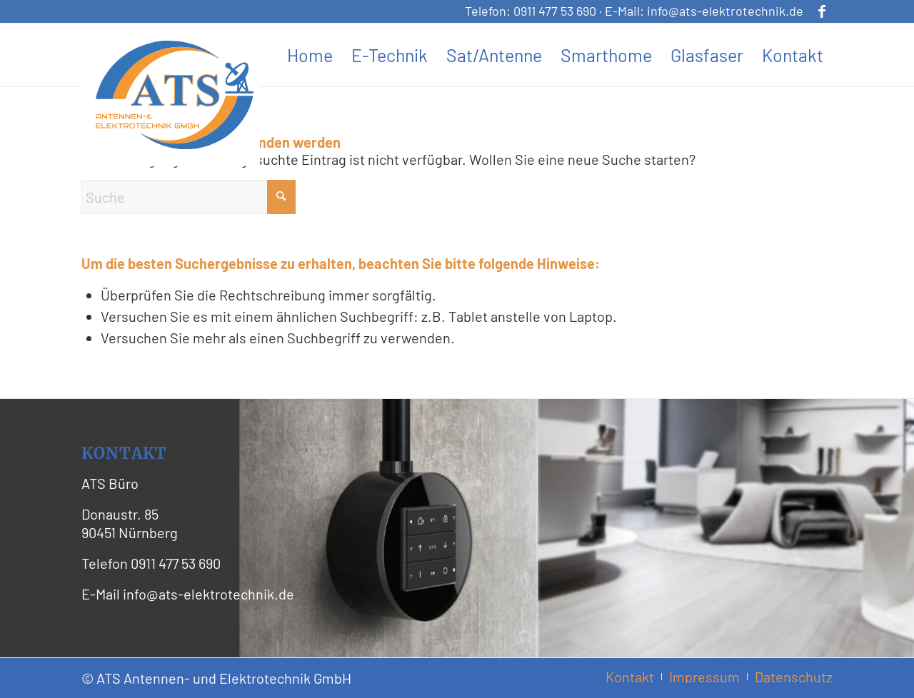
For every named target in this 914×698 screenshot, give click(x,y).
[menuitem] (310, 55)
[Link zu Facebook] (822, 10)
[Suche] (188, 197)
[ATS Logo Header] (174, 95)
